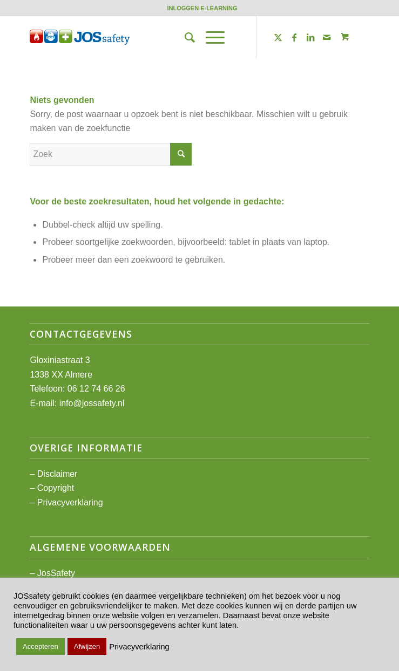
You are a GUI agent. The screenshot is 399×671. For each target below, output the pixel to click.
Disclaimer (57, 473)
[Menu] (210, 37)
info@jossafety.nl (92, 403)
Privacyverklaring (70, 502)
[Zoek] (184, 37)
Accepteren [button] (40, 646)
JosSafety (56, 573)
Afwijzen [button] (87, 646)
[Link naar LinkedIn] (310, 37)
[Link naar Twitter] (278, 37)
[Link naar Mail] (327, 37)
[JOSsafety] (165, 37)
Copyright (55, 487)
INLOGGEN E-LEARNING (202, 8)
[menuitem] (201, 8)
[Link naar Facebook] (294, 37)
